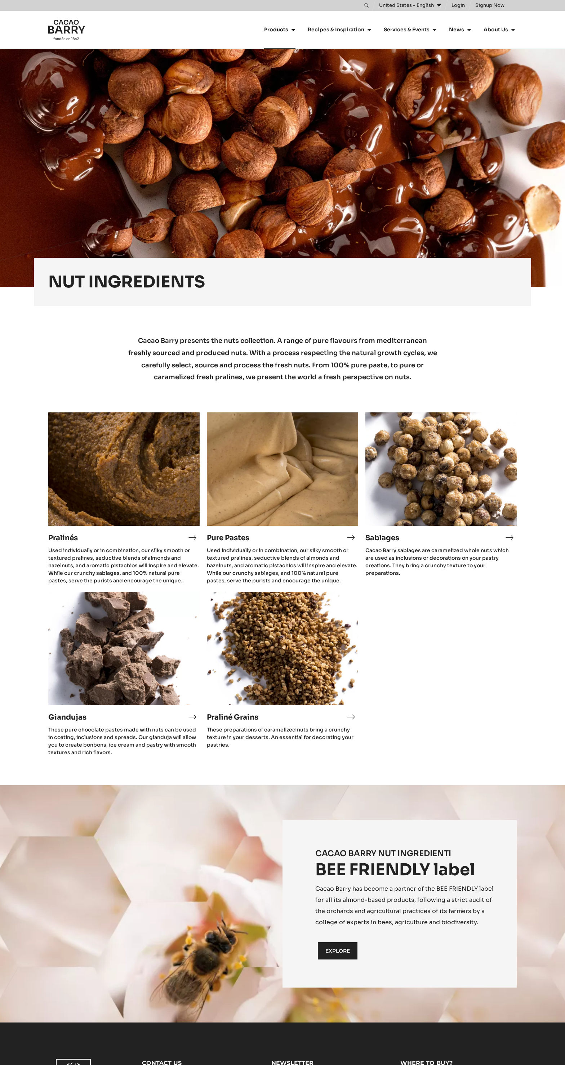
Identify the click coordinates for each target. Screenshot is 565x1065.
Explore (337, 951)
